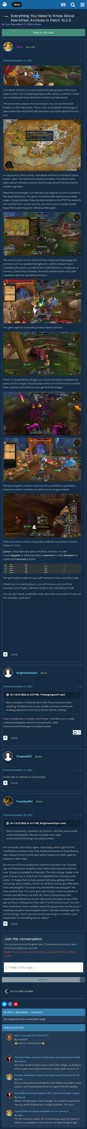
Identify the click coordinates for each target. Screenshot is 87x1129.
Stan (7, 24)
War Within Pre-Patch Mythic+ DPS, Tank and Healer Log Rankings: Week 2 (48, 1093)
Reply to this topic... (20, 967)
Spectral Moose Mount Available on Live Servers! (41, 1111)
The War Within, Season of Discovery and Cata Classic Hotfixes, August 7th (48, 1057)
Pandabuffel (25, 801)
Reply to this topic (43, 32)
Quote (14, 654)
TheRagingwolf (49, 694)
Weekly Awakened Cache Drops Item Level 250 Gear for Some (48, 1075)
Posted (17, 60)
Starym (22, 1061)
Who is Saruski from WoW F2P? (32, 1035)
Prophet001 (24, 756)
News (38, 24)
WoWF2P (22, 1039)
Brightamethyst (27, 672)
